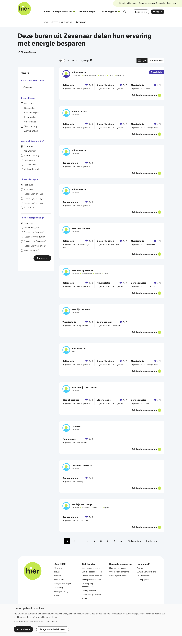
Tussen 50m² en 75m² (34, 232)
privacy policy (50, 621)
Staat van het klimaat (117, 568)
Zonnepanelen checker (91, 580)
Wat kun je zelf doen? (118, 576)
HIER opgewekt (143, 580)
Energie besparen (62, 11)
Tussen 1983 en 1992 (33, 198)
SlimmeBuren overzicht (91, 568)
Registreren (141, 12)
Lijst (142, 60)
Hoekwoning (29, 160)
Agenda (140, 568)
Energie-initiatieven (127, 3)
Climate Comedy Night (146, 572)
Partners (57, 576)
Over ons (58, 568)
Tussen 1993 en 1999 (33, 203)
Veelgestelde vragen (62, 584)
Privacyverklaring (61, 591)
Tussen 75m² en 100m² (34, 237)
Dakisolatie (29, 108)
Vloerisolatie (30, 122)
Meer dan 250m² (31, 250)
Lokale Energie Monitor (91, 595)
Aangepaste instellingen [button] (52, 629)
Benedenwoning (31, 155)
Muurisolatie (30, 117)
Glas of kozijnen (31, 112)
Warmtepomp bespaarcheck (87, 585)
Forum (84, 599)
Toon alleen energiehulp (77, 60)
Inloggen (157, 12)
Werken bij (58, 588)
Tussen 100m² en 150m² (35, 241)
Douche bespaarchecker (92, 572)
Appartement (30, 151)
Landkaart (156, 60)
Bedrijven (171, 3)
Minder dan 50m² (32, 227)
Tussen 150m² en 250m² (35, 246)
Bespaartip (29, 103)
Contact (57, 595)
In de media (59, 580)
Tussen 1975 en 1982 (33, 194)
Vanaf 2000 (29, 207)
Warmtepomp (31, 126)
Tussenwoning (30, 164)
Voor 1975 (28, 189)
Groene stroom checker (92, 576)
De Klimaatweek (143, 576)
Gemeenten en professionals (152, 3)
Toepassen (42, 258)
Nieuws (57, 572)
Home (47, 11)
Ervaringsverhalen (89, 591)
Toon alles (28, 146)
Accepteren (23, 629)
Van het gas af (109, 11)
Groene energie (87, 11)
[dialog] (91, 620)
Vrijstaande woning (32, 169)
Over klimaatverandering (119, 572)
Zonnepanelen (31, 131)
